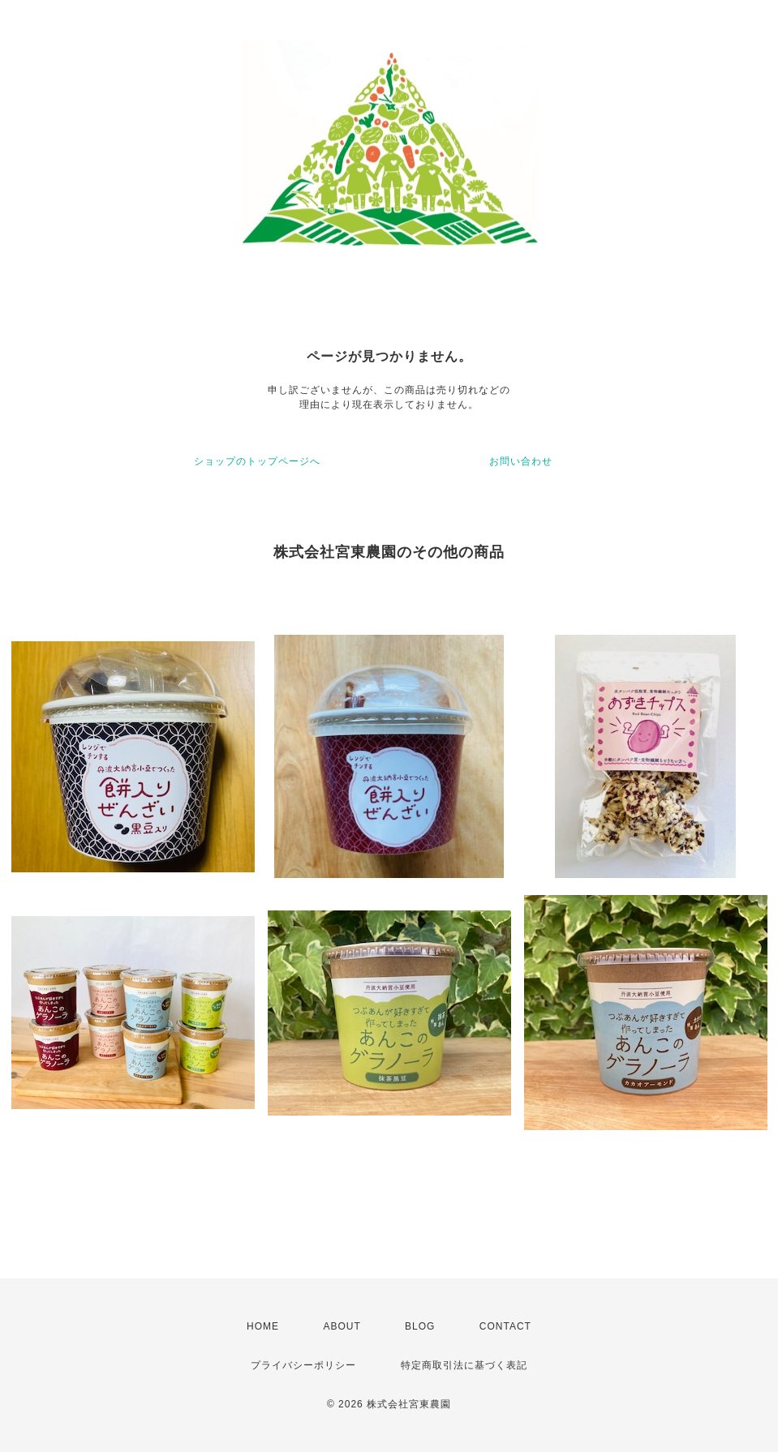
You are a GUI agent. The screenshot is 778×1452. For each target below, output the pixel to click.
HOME (263, 1326)
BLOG (420, 1326)
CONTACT (505, 1326)
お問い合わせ (520, 461)
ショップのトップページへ (257, 461)
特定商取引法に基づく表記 (464, 1365)
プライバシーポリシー (303, 1365)
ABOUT (341, 1326)
